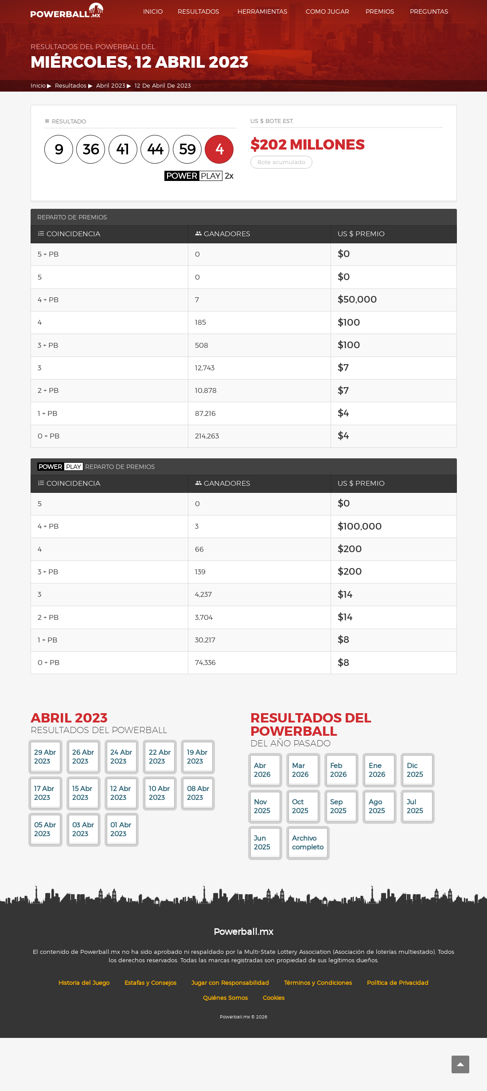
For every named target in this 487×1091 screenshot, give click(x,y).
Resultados (198, 11)
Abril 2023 (110, 85)
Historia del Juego (83, 983)
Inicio (153, 11)
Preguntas (429, 11)
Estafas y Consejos (150, 983)
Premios (380, 11)
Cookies (273, 998)
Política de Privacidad (398, 983)
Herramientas (263, 11)
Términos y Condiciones (318, 983)
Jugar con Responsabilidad (230, 983)
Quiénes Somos (225, 998)
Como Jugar (327, 11)
